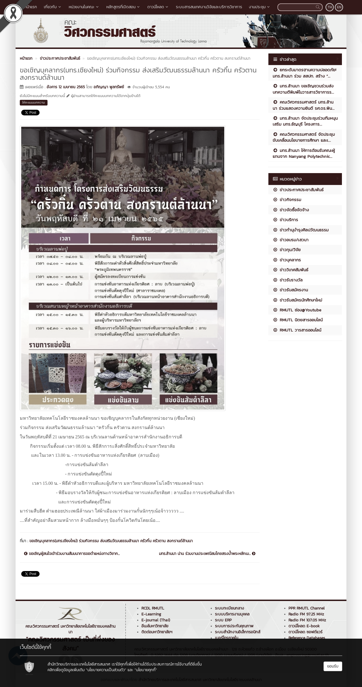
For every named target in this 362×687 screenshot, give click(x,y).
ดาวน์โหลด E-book (304, 626)
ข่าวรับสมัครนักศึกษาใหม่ (297, 300)
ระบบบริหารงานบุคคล (232, 614)
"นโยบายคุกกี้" (146, 670)
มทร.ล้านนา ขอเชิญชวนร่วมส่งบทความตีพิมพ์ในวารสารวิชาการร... (303, 89)
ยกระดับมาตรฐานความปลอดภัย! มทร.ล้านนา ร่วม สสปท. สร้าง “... (304, 72)
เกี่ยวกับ (53, 7)
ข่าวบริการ (285, 219)
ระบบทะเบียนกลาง (229, 608)
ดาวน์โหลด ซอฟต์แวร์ (305, 632)
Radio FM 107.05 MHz (307, 620)
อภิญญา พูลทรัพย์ (109, 87)
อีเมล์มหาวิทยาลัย (154, 626)
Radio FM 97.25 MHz (306, 614)
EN (339, 7)
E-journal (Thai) (155, 620)
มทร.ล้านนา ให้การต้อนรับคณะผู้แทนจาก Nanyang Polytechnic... (304, 153)
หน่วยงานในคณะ (84, 7)
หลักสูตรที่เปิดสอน (123, 7)
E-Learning (151, 614)
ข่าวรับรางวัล (288, 280)
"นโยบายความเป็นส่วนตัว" (106, 670)
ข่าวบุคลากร (287, 260)
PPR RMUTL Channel (306, 608)
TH (330, 7)
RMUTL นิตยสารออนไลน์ (298, 319)
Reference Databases (306, 638)
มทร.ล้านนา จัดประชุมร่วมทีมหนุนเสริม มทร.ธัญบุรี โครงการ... (305, 121)
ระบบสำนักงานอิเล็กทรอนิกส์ (237, 632)
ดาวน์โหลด (158, 7)
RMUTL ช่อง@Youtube (297, 310)
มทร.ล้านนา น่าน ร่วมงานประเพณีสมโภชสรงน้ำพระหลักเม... (207, 554)
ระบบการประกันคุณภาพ (234, 626)
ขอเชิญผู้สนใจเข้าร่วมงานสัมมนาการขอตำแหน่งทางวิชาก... (72, 554)
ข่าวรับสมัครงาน (290, 290)
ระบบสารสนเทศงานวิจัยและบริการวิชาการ (209, 7)
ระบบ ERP (223, 620)
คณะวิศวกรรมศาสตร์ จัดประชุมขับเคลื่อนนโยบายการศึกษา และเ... (304, 137)
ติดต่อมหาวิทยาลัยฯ (156, 632)
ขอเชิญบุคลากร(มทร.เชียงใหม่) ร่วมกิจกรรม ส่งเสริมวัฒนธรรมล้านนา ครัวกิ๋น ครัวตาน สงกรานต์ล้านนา (111, 541)
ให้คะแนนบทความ (33, 102)
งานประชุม (260, 7)
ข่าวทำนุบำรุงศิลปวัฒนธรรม (301, 230)
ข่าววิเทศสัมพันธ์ (290, 269)
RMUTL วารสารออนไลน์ (297, 330)
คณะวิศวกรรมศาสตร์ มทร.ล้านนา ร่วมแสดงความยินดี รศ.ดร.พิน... (304, 105)
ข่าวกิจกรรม (287, 199)
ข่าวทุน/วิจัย (287, 249)
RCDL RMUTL (152, 608)
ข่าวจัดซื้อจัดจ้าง (291, 209)
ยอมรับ (333, 666)
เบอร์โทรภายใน (226, 638)
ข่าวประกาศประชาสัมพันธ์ (298, 189)
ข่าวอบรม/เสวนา (291, 239)
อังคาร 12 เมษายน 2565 (66, 87)
